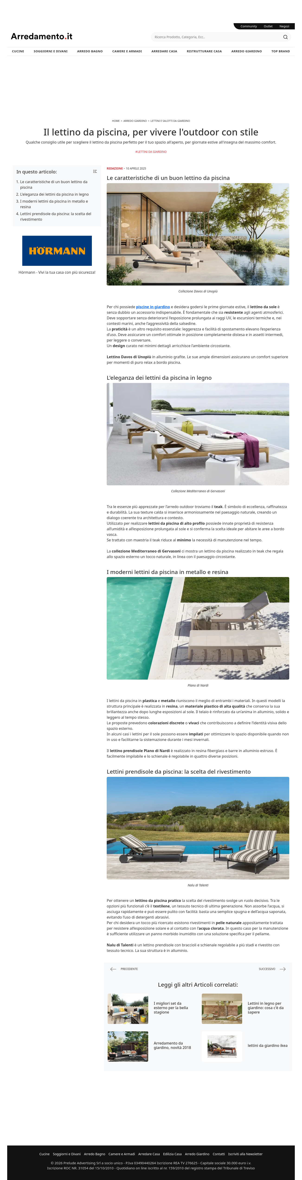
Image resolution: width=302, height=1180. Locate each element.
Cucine (18, 51)
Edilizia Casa (172, 1154)
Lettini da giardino (152, 152)
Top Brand (281, 51)
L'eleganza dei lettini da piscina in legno (54, 194)
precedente (124, 969)
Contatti (219, 1154)
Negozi (284, 26)
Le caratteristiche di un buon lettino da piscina (53, 184)
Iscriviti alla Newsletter (245, 1154)
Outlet (268, 26)
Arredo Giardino (246, 51)
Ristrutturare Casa (204, 51)
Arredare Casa (164, 51)
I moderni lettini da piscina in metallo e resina (54, 204)
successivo (272, 969)
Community (249, 26)
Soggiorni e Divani (51, 51)
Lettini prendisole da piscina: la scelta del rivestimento (55, 216)
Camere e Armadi (127, 51)
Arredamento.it (81, 36)
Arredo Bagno (90, 51)
